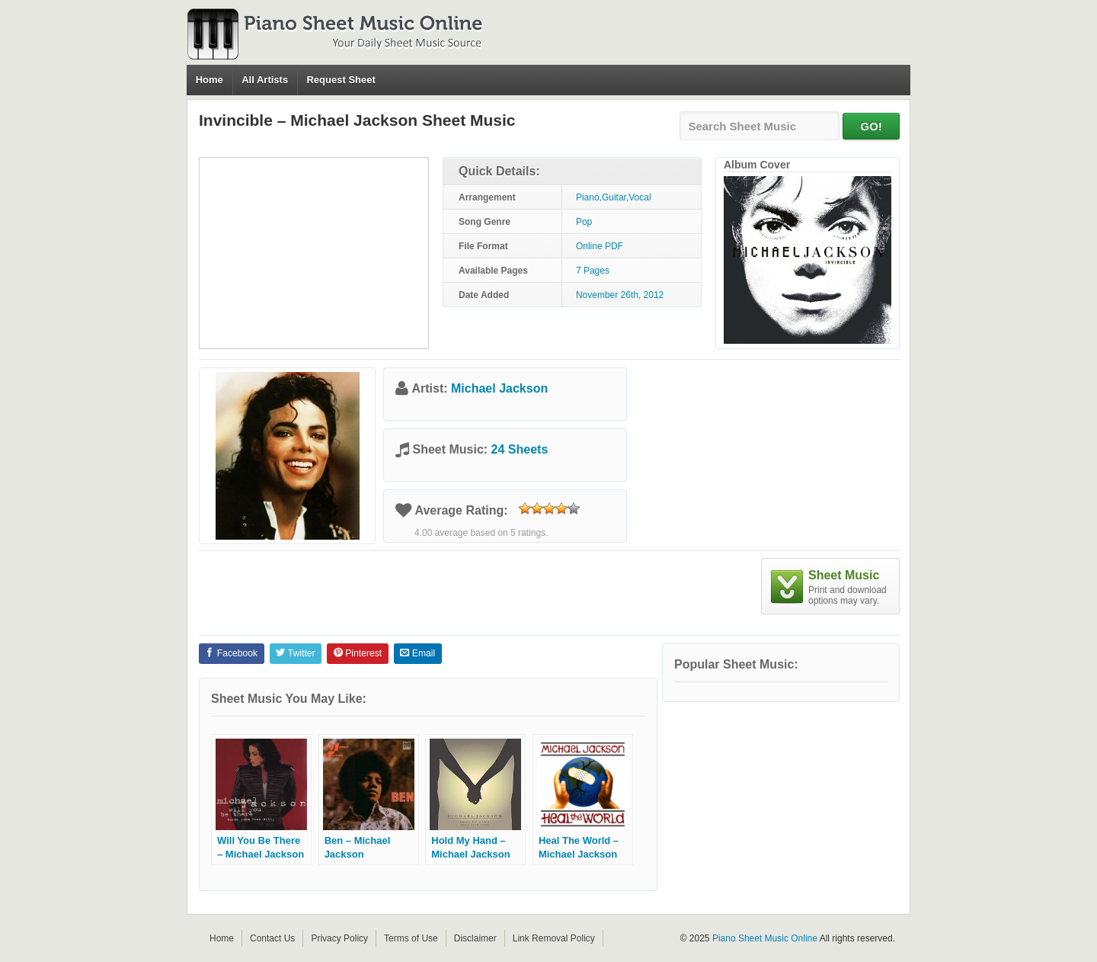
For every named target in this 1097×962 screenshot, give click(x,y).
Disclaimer (475, 938)
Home (209, 79)
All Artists (264, 79)
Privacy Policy (339, 938)
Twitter (295, 653)
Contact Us (272, 938)
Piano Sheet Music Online (764, 938)
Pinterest (358, 653)
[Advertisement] (314, 253)
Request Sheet (340, 79)
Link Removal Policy (554, 938)
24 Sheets (519, 449)
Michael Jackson (499, 388)
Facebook (231, 653)
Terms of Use (411, 938)
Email (417, 653)
